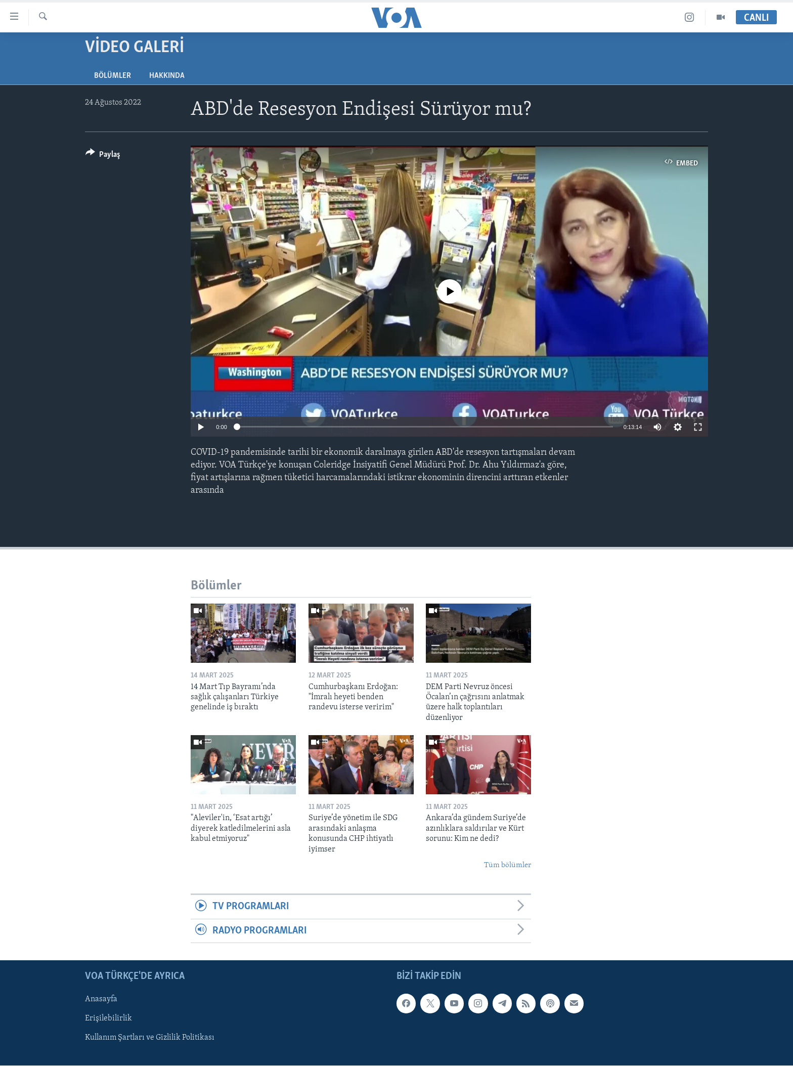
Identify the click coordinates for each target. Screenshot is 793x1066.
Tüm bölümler (507, 865)
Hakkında (167, 76)
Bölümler (112, 76)
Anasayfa (101, 999)
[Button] (102, 156)
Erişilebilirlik (108, 1019)
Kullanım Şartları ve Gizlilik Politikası (149, 1038)
